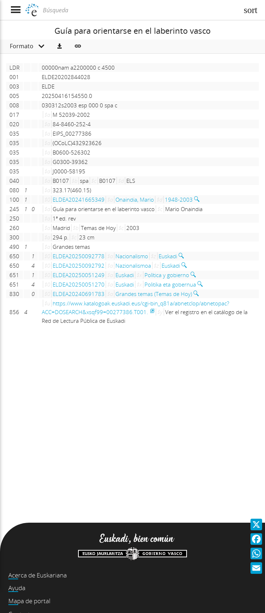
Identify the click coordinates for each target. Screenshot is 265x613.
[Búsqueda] (140, 10)
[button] (59, 46)
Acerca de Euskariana (37, 575)
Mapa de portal (29, 601)
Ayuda (16, 588)
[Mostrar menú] (15, 10)
